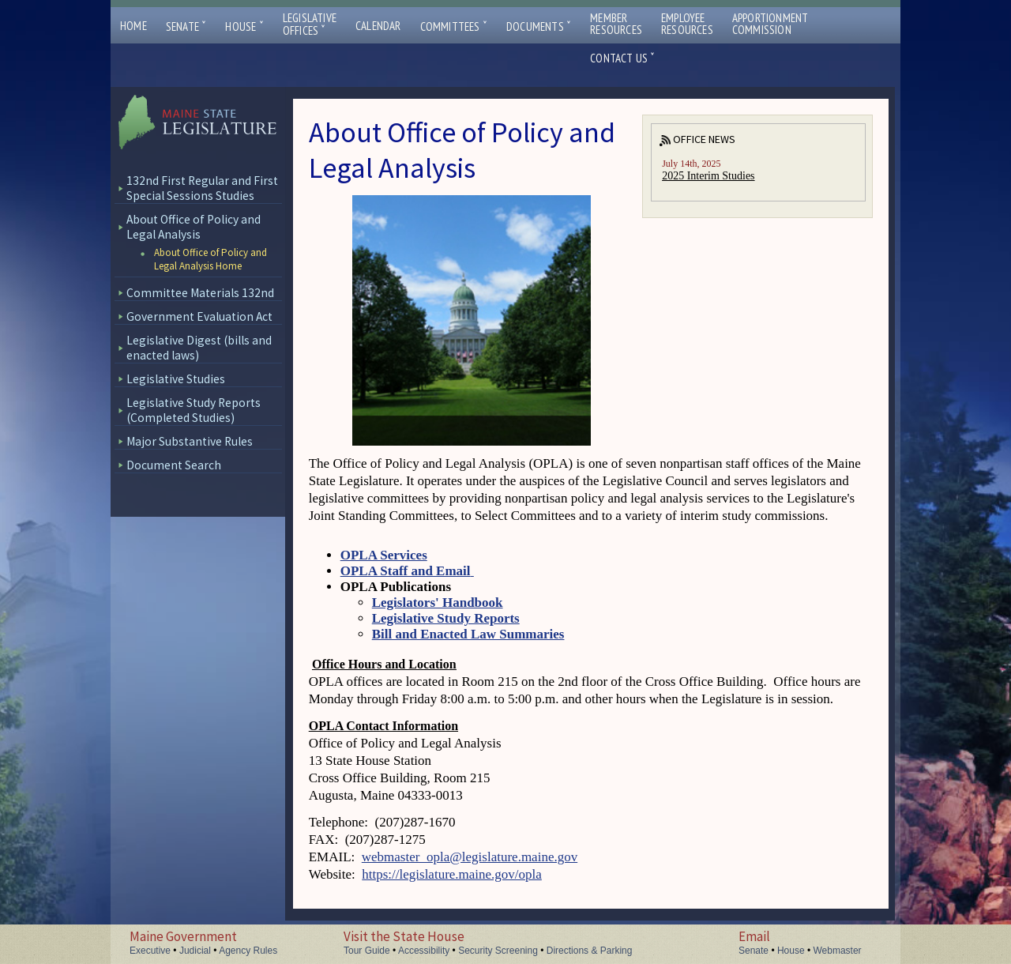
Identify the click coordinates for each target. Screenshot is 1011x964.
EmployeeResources (687, 24)
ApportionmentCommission (770, 24)
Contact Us (622, 58)
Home (133, 26)
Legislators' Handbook (437, 602)
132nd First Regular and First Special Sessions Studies (202, 188)
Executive (150, 950)
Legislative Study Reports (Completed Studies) (193, 410)
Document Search (173, 465)
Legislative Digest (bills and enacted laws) (199, 348)
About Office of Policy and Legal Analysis (193, 227)
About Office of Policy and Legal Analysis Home (210, 259)
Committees (453, 26)
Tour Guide (367, 950)
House (244, 26)
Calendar (378, 26)
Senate (186, 26)
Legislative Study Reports (446, 618)
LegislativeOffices (309, 24)
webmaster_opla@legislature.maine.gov (469, 856)
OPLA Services (383, 555)
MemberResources (616, 24)
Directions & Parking (590, 950)
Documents (538, 26)
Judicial (195, 950)
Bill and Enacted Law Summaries (468, 634)
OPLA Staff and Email (407, 570)
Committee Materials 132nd (200, 292)
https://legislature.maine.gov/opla (452, 874)
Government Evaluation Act (199, 316)
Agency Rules (248, 950)
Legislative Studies (175, 378)
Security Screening (498, 950)
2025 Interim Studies (708, 176)
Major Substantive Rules (189, 441)
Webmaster (837, 950)
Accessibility (423, 950)
